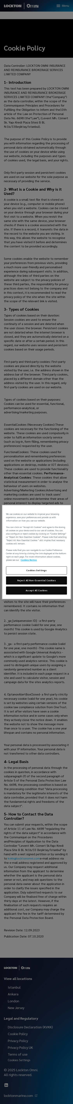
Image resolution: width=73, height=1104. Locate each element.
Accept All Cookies (36, 590)
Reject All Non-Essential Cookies (36, 580)
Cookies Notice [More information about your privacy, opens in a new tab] (29, 560)
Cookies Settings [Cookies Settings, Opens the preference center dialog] (36, 570)
